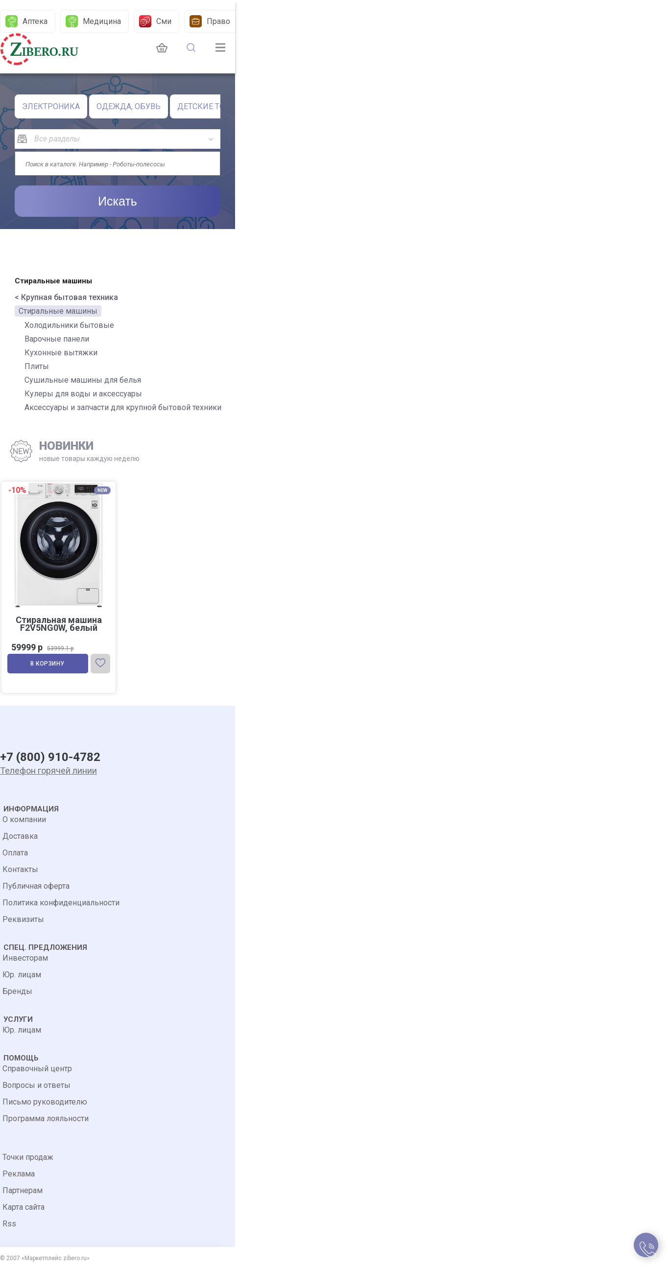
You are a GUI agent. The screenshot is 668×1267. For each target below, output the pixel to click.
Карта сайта (23, 1207)
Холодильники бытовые (69, 325)
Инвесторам (25, 958)
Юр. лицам (21, 974)
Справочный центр (37, 1068)
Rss (9, 1223)
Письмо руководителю (44, 1101)
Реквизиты (23, 919)
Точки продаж (27, 1157)
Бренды (17, 991)
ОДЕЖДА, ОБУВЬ (128, 106)
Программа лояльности (45, 1118)
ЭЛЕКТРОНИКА (51, 106)
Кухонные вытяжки (60, 352)
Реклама (18, 1173)
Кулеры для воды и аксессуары (83, 393)
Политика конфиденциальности (60, 902)
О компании (24, 819)
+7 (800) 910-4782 (50, 757)
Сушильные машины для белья (82, 380)
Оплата (15, 852)
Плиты (36, 366)
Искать (117, 201)
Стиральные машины (58, 311)
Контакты (20, 869)
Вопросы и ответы (36, 1085)
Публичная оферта (36, 886)
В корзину (47, 663)
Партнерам (22, 1190)
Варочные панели (56, 339)
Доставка (20, 836)
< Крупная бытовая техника (66, 297)
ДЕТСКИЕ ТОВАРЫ (212, 106)
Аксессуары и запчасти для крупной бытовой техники (122, 407)
